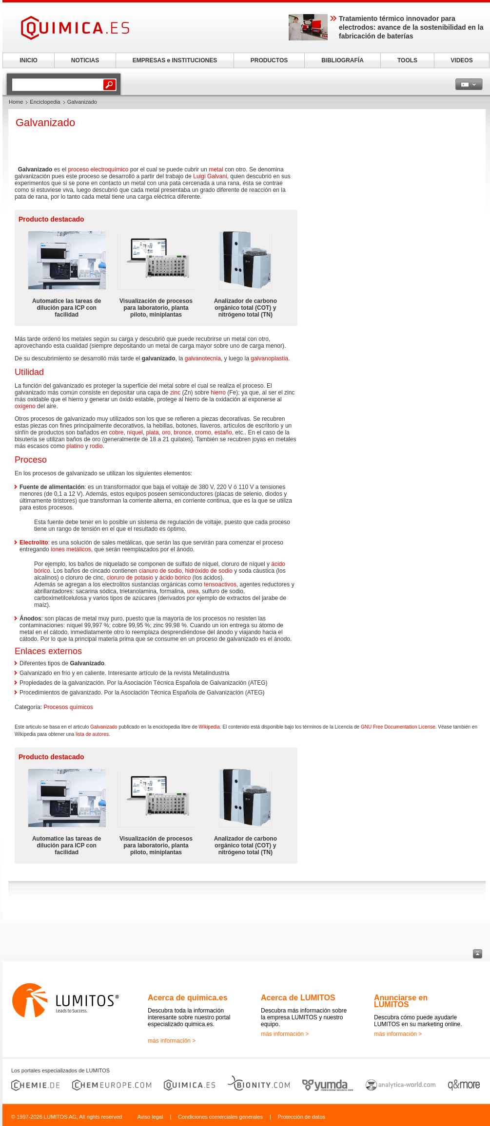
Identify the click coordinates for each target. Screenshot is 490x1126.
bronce (183, 432)
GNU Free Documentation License (398, 727)
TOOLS (407, 60)
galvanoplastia (269, 358)
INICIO (29, 60)
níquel (135, 432)
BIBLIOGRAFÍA (342, 60)
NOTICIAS (85, 60)
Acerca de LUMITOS (298, 998)
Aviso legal (150, 1117)
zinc (175, 392)
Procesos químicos (68, 707)
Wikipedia (208, 727)
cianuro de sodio (160, 570)
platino (74, 446)
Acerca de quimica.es (188, 998)
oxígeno (25, 406)
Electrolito (34, 542)
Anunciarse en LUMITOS (401, 1001)
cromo (203, 432)
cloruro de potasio (130, 577)
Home (16, 102)
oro (166, 432)
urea (193, 591)
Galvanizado (104, 727)
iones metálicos (71, 549)
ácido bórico (175, 577)
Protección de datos (301, 1117)
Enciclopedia (45, 102)
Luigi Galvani (210, 176)
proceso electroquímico (98, 169)
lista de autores (92, 734)
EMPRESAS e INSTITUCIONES (175, 60)
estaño (223, 432)
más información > (172, 1040)
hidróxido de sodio (209, 570)
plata (152, 432)
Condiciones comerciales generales (220, 1117)
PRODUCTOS (269, 60)
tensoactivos (220, 584)
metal (216, 169)
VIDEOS (461, 60)
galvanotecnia (203, 358)
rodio (96, 446)
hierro (218, 392)
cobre (116, 432)
